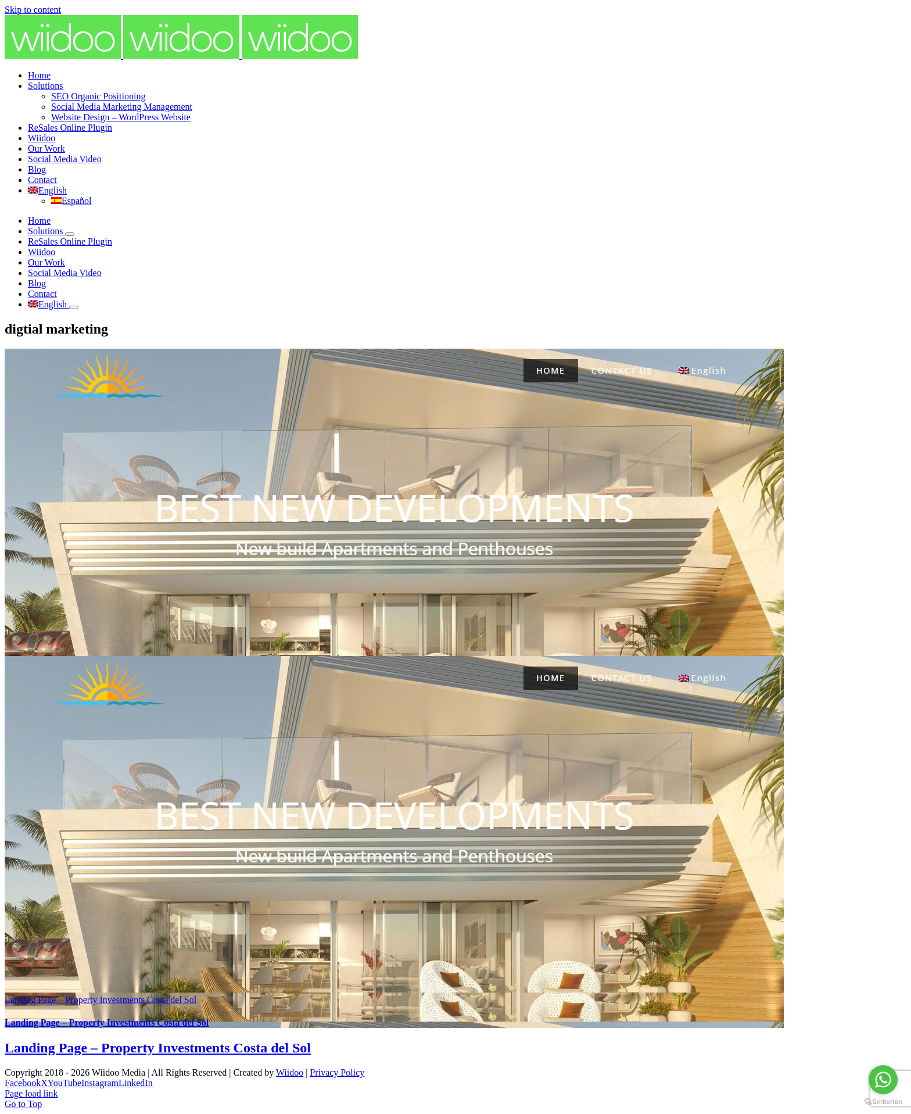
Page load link (31, 1093)
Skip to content (33, 10)
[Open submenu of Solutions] (69, 234)
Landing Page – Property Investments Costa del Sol (100, 1000)
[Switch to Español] (71, 201)
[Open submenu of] (73, 307)
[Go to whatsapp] (883, 1079)
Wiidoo (289, 1072)
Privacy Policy (337, 1072)
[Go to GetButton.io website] (883, 1102)
